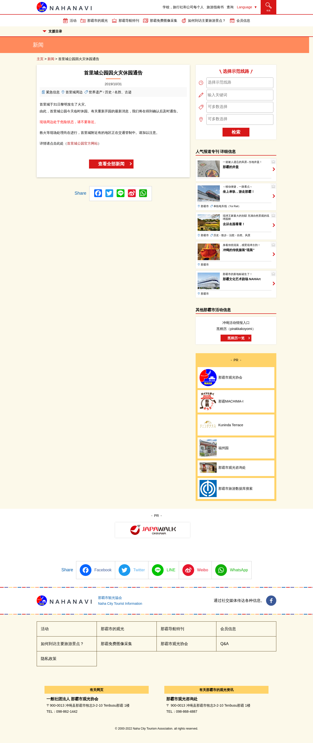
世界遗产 (95, 92)
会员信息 (243, 20)
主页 (40, 59)
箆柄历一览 (236, 338)
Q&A (224, 644)
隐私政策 (48, 659)
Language (244, 7)
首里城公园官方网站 (82, 143)
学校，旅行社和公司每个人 (183, 7)
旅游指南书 (215, 7)
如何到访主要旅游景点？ (207, 20)
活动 (73, 20)
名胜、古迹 (123, 92)
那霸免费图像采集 (163, 20)
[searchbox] (240, 82)
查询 (230, 7)
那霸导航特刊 (129, 20)
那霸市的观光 (97, 20)
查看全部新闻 (111, 163)
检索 (236, 132)
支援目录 (52, 31)
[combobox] (239, 82)
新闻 (50, 59)
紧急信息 (53, 92)
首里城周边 (74, 92)
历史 (108, 92)
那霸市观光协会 (174, 644)
